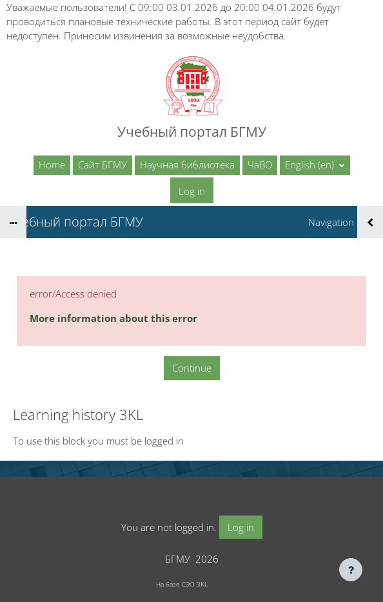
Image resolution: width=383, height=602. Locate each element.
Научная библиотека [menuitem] (187, 164)
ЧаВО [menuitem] (260, 164)
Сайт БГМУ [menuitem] (102, 164)
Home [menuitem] (52, 164)
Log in (192, 191)
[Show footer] (350, 569)
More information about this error (113, 318)
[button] (315, 165)
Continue (191, 367)
